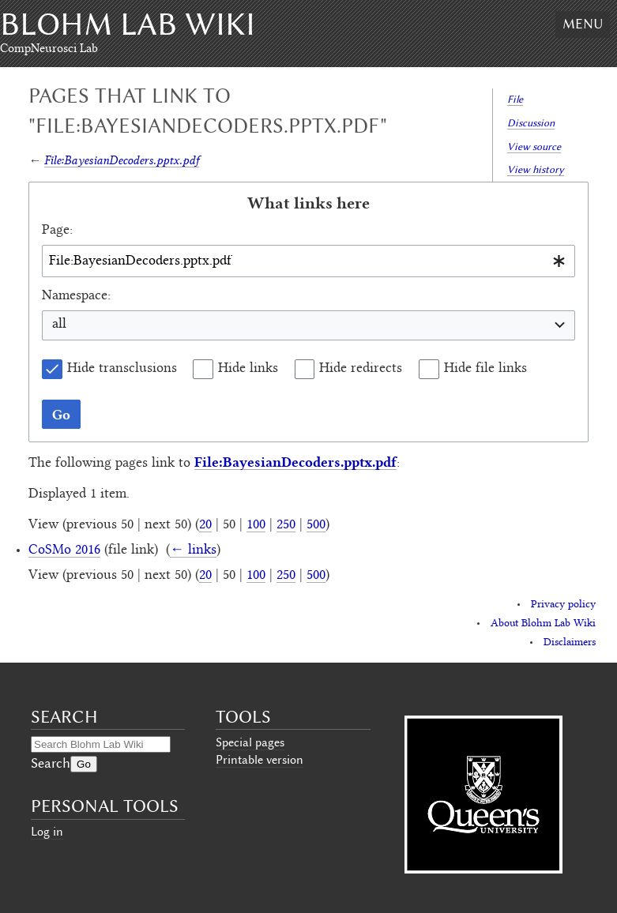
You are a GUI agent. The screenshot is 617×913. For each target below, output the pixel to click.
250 (286, 525)
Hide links (248, 369)
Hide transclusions (122, 369)
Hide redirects (360, 369)
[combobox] (308, 261)
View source (534, 146)
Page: (57, 230)
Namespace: (76, 296)
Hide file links (485, 369)
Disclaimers (570, 643)
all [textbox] (59, 324)
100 (255, 525)
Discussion (531, 123)
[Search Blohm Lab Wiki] (101, 744)
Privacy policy (563, 605)
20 (205, 525)
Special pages (250, 742)
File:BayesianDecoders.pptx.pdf (121, 160)
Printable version (259, 760)
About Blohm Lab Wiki (543, 624)
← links (193, 550)
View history (535, 169)
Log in (47, 832)
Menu (582, 24)
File (515, 99)
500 (316, 525)
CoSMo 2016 (64, 550)
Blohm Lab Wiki (127, 24)
